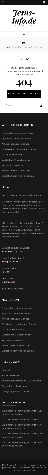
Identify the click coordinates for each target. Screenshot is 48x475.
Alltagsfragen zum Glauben (15, 143)
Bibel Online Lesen (11, 375)
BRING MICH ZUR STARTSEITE (24, 93)
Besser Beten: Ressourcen (15, 386)
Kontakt (6, 370)
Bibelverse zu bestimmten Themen (19, 149)
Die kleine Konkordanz (13, 154)
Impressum (7, 278)
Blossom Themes (23, 467)
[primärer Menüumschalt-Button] (24, 34)
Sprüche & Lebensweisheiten (16, 138)
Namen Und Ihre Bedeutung (16, 170)
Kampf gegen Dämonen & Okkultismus (21, 380)
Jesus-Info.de (24, 16)
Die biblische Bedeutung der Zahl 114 (20, 419)
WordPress (17, 470)
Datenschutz (8, 281)
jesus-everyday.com (12, 251)
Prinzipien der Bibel (11, 261)
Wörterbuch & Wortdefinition (16, 160)
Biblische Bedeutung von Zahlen (18, 175)
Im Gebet (7, 271)
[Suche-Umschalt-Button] (44, 2)
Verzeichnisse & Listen (13, 165)
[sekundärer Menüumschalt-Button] (3, 2)
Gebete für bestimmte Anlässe (17, 133)
